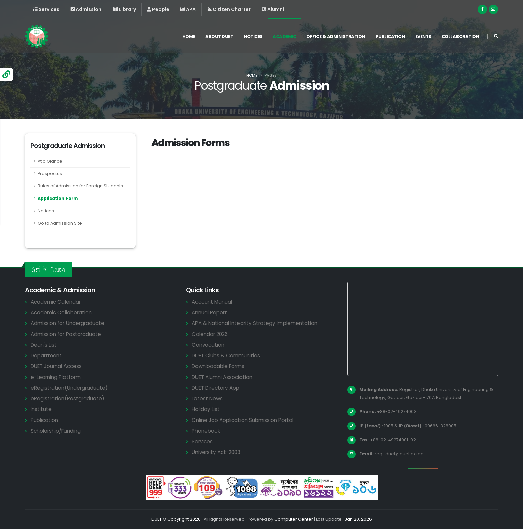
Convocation (208, 344)
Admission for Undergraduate (67, 323)
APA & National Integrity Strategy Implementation (254, 323)
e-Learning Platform (56, 377)
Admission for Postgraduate (66, 334)
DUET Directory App (215, 387)
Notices (253, 36)
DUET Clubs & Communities (226, 355)
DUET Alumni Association (222, 377)
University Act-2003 (216, 452)
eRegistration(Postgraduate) (67, 398)
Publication (390, 36)
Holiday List (206, 409)
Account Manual (212, 301)
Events (423, 36)
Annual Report (209, 312)
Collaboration (460, 36)
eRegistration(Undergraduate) (69, 387)
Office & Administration (335, 36)
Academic (284, 36)
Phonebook (206, 430)
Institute (41, 409)
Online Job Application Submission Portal (242, 420)
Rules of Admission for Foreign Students (80, 186)
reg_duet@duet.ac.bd (399, 454)
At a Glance (50, 161)
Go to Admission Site (60, 223)
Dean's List (44, 344)
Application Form (58, 198)
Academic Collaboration (61, 312)
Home (188, 36)
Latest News (207, 398)
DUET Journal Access (56, 366)
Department (46, 355)
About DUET (219, 36)
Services (202, 441)
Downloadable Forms (218, 366)
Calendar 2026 (210, 334)
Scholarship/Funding (56, 430)
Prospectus (50, 173)
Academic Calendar (56, 301)
